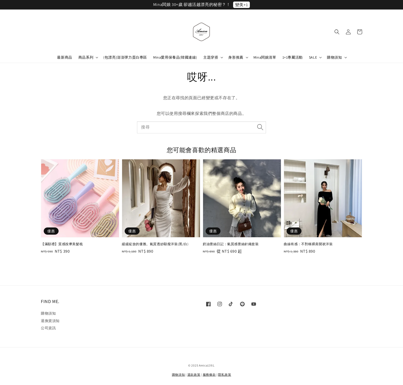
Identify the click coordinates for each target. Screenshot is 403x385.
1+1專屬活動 (292, 57)
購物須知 (334, 57)
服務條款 (209, 375)
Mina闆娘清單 (264, 57)
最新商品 (64, 57)
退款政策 (193, 375)
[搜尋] (260, 127)
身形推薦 (235, 57)
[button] (337, 32)
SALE (313, 57)
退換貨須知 (50, 320)
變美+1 (241, 4)
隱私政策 (224, 375)
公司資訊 (48, 328)
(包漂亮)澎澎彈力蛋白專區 (125, 57)
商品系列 (85, 57)
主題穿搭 (210, 57)
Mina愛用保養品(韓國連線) (175, 57)
